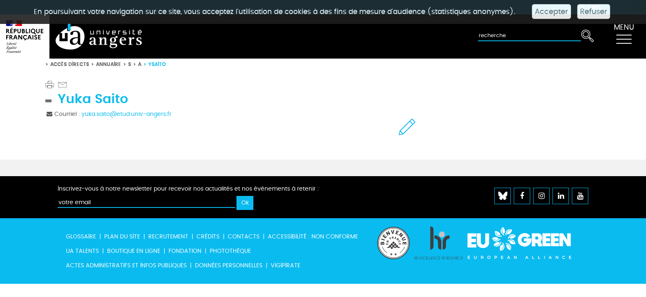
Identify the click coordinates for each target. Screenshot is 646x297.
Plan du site (122, 236)
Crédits (208, 236)
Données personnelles (228, 265)
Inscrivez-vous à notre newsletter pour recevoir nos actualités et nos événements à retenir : (188, 188)
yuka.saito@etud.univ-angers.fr (126, 114)
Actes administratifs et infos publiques (126, 265)
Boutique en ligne (133, 251)
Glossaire (81, 236)
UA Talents (82, 251)
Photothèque (230, 251)
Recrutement (168, 236)
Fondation (185, 251)
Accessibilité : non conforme (313, 236)
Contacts (244, 236)
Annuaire (108, 64)
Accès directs (69, 64)
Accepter (551, 11)
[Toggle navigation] (624, 37)
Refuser (593, 11)
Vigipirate (285, 265)
